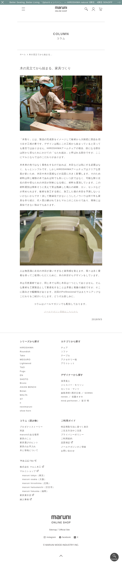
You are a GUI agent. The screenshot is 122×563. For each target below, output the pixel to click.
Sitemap (53, 529)
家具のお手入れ (28, 446)
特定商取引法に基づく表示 (74, 426)
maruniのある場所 (29, 434)
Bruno (23, 383)
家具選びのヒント (29, 442)
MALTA (23, 395)
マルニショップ (28, 471)
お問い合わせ (68, 450)
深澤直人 (65, 381)
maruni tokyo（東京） (34, 475)
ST (21, 399)
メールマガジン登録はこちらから (61, 311)
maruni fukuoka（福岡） (35, 491)
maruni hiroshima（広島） (36, 483)
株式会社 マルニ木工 (30, 467)
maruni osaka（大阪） (34, 479)
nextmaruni (26, 406)
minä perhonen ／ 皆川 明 (75, 400)
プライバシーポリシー (72, 434)
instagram (51, 537)
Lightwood (25, 363)
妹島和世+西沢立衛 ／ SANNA (77, 393)
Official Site (64, 529)
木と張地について (29, 450)
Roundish (25, 351)
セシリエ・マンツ (70, 389)
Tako (22, 355)
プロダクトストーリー (31, 426)
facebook (66, 537)
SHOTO (24, 379)
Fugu (22, 371)
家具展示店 (25, 495)
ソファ (64, 351)
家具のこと (25, 438)
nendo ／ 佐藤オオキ (72, 397)
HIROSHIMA (27, 347)
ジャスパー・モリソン (72, 385)
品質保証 (65, 442)
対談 (22, 430)
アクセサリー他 (69, 359)
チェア (64, 347)
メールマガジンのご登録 (73, 446)
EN (21, 375)
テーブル (65, 355)
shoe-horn (25, 410)
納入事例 (24, 499)
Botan (23, 391)
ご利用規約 (66, 438)
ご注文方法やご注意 (71, 430)
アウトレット (68, 363)
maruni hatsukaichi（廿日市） (38, 487)
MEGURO (25, 359)
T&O (22, 367)
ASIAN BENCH (28, 387)
